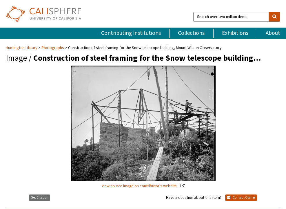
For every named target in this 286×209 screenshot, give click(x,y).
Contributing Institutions (131, 33)
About (273, 33)
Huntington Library (22, 48)
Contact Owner (241, 197)
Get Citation (39, 197)
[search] (274, 17)
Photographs (52, 48)
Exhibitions (235, 33)
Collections (191, 33)
